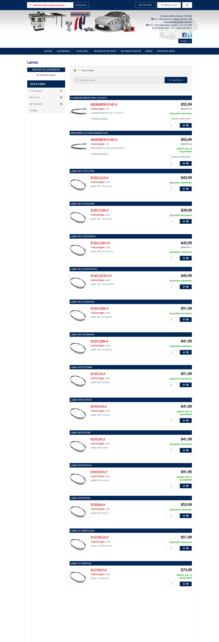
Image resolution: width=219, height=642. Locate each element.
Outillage (82, 51)
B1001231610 (99, 276)
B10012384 (98, 341)
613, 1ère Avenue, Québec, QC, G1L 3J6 (173, 19)
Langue (185, 41)
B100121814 (99, 243)
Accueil (48, 51)
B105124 (96, 374)
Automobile (63, 51)
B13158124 (98, 537)
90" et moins (46, 104)
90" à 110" (46, 97)
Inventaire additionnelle (180, 118)
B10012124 (98, 178)
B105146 (96, 439)
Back (33, 110)
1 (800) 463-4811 (183, 28)
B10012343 (98, 308)
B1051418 (97, 406)
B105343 (96, 504)
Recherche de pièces (105, 51)
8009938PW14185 (102, 139)
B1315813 (97, 570)
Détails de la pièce (99, 119)
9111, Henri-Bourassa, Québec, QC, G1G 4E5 (170, 25)
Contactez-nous (166, 51)
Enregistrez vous (169, 4)
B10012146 (98, 210)
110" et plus (46, 90)
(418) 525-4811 (162, 28)
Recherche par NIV (131, 51)
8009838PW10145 (102, 104)
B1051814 (97, 472)
